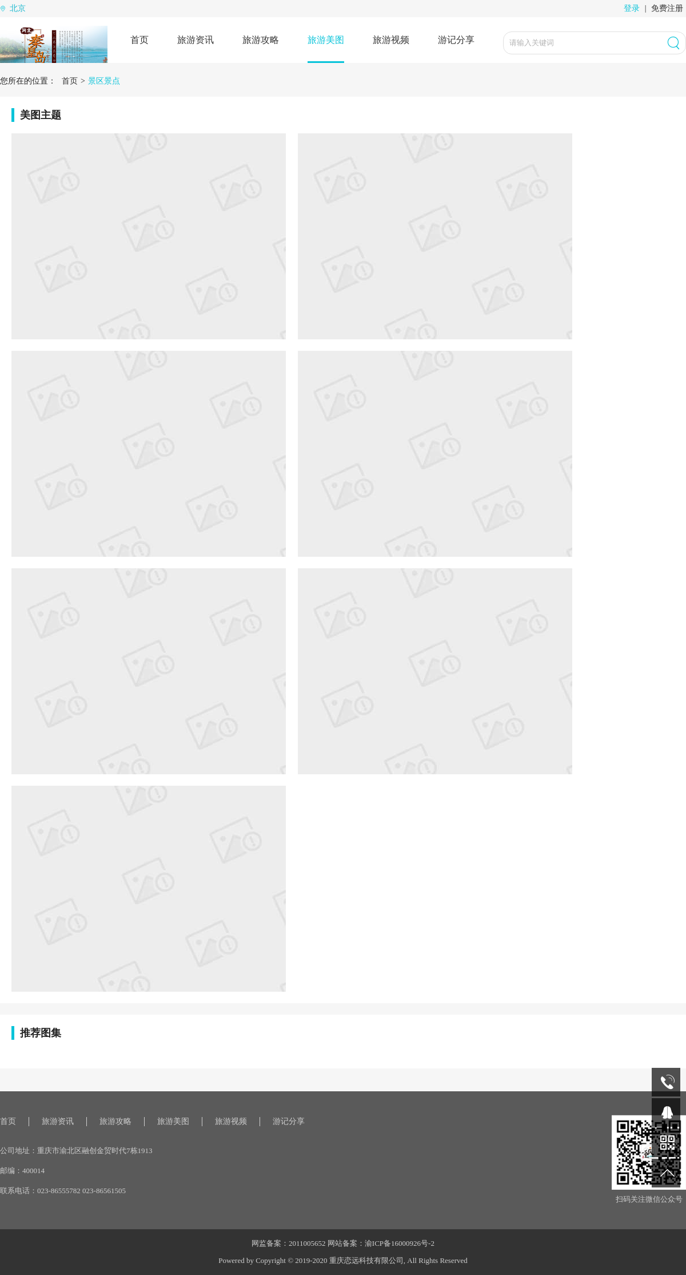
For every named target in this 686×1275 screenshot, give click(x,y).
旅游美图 (326, 40)
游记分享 (456, 40)
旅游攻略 (260, 40)
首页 (139, 40)
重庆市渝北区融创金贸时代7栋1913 (95, 1150)
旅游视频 (391, 40)
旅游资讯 (195, 40)
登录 (632, 8)
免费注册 (667, 8)
